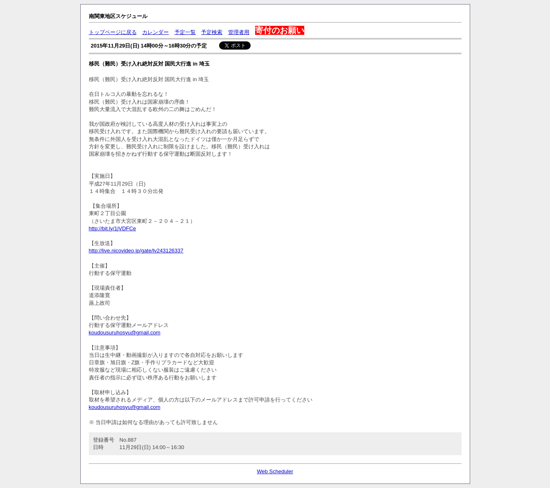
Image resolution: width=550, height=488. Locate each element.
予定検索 (211, 32)
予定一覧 (185, 32)
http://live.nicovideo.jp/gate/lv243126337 (136, 250)
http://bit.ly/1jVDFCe (112, 228)
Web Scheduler (275, 471)
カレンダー (155, 32)
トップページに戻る (113, 32)
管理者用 (238, 32)
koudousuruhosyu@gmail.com (125, 332)
